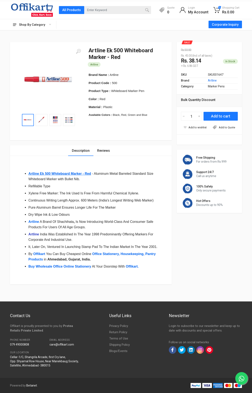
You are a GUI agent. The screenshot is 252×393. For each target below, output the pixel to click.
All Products (71, 10)
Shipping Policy (119, 345)
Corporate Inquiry (225, 25)
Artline (33, 221)
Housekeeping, (132, 254)
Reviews (103, 151)
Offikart (39, 254)
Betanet (31, 385)
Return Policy (118, 332)
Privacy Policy (118, 326)
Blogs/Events (118, 351)
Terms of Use (118, 338)
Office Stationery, (106, 254)
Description (81, 151)
